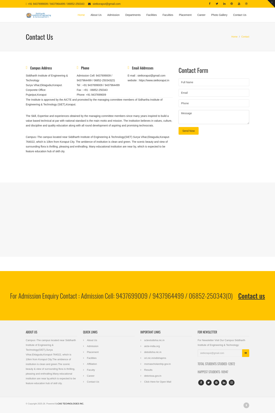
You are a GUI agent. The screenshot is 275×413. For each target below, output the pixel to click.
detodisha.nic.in (152, 352)
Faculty (91, 369)
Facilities (151, 14)
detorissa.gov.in (152, 375)
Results (148, 369)
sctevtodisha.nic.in (154, 340)
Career (201, 14)
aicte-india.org (152, 346)
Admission (113, 14)
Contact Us (239, 14)
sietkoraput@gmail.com (107, 3)
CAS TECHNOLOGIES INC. (71, 403)
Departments (133, 14)
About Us (96, 14)
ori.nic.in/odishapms (155, 358)
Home (81, 14)
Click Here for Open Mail (157, 381)
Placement (185, 14)
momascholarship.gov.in (157, 363)
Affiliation (92, 363)
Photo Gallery (219, 14)
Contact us (251, 296)
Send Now (188, 130)
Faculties (168, 14)
